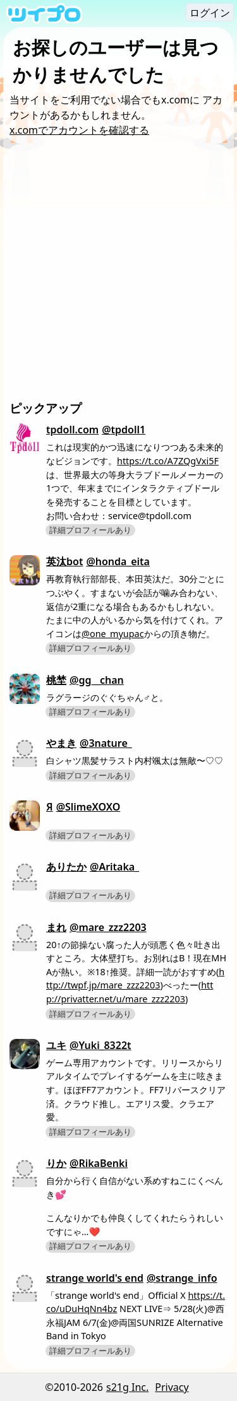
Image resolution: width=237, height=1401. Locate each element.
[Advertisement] (118, 274)
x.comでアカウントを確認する (79, 130)
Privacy (171, 1387)
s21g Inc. (127, 1387)
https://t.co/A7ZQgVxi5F (168, 461)
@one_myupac (113, 634)
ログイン (210, 13)
